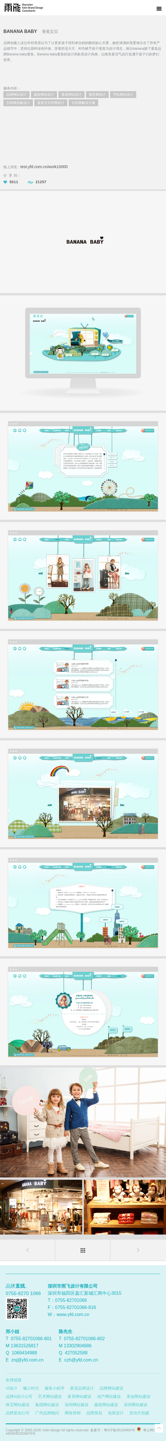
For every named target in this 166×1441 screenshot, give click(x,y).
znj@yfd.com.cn (27, 1360)
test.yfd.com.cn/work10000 (44, 166)
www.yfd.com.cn (72, 1314)
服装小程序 (54, 1388)
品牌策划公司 (18, 1413)
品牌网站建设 (111, 1388)
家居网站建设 (79, 1396)
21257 (37, 182)
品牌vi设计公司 (19, 1396)
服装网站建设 (106, 1404)
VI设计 (11, 1388)
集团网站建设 (47, 1404)
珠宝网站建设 (18, 1404)
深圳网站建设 (77, 1404)
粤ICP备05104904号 (119, 1430)
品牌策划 (94, 1413)
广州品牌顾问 (47, 1413)
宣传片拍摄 (139, 1413)
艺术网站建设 (50, 1396)
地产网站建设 (109, 1396)
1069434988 (24, 1352)
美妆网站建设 (138, 1396)
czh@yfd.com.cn (81, 1360)
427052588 (76, 1352)
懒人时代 (31, 1388)
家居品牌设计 (82, 1388)
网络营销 (73, 1413)
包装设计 (116, 1413)
